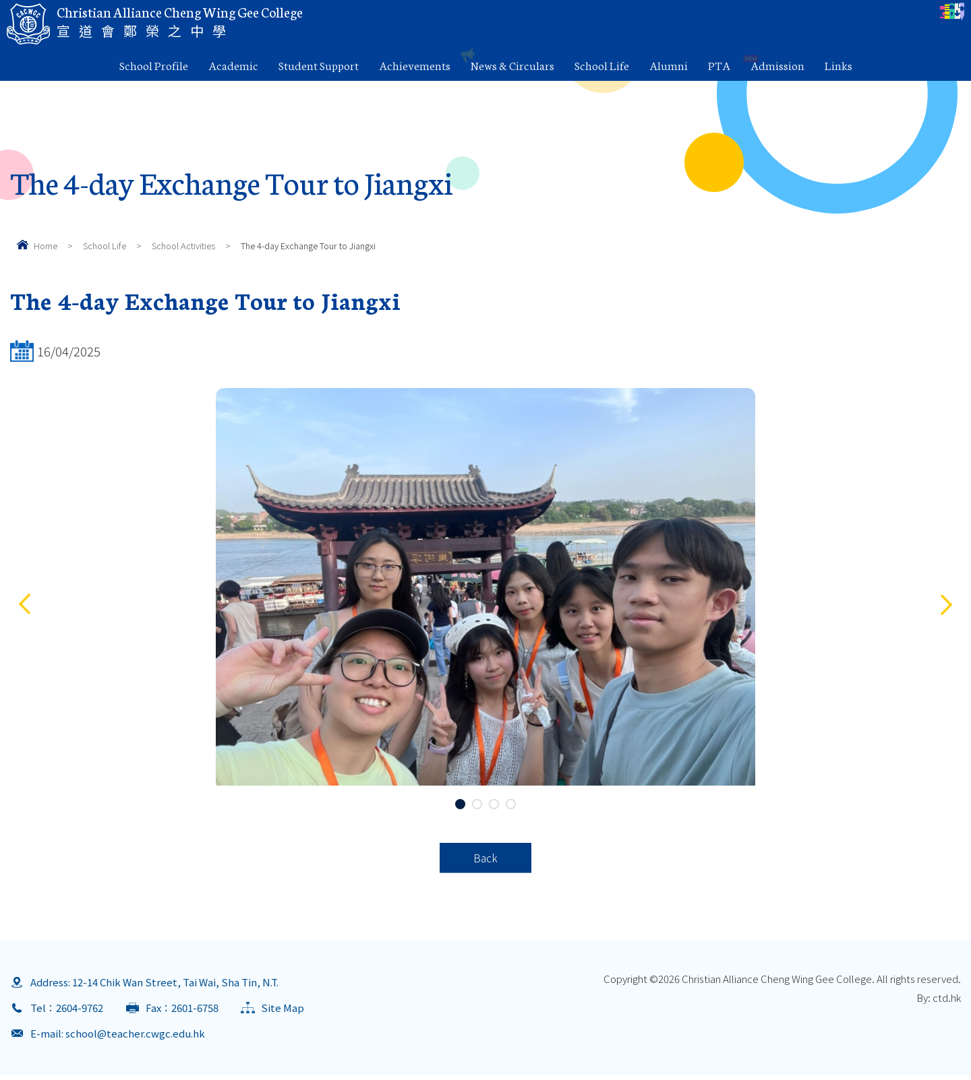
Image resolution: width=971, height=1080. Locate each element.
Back (486, 860)
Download (836, 17)
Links (838, 65)
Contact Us (921, 17)
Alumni (668, 65)
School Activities (183, 245)
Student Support (318, 65)
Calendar (563, 17)
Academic (233, 65)
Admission (777, 65)
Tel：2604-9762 (66, 1013)
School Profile (153, 65)
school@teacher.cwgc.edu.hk (135, 1038)
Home (45, 245)
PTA (719, 65)
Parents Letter (652, 17)
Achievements (414, 65)
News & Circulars (512, 65)
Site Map (282, 1013)
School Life (602, 65)
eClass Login (748, 17)
